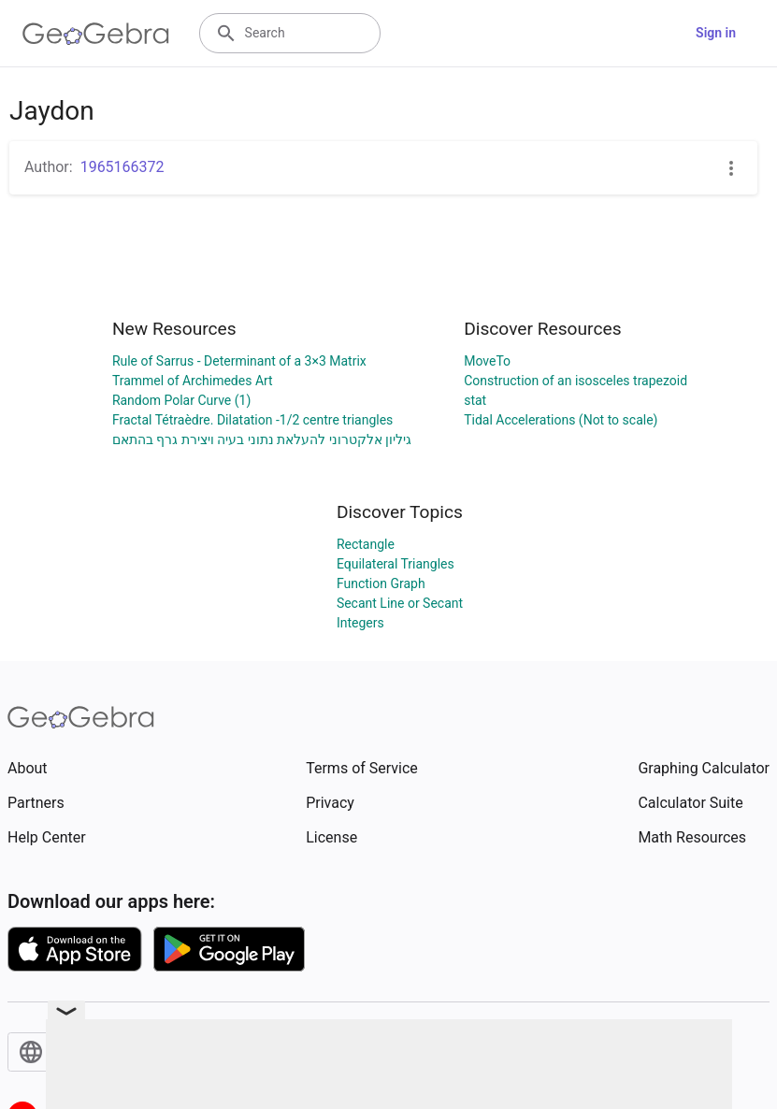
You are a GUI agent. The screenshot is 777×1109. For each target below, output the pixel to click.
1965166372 (122, 167)
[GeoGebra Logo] (95, 33)
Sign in (716, 32)
